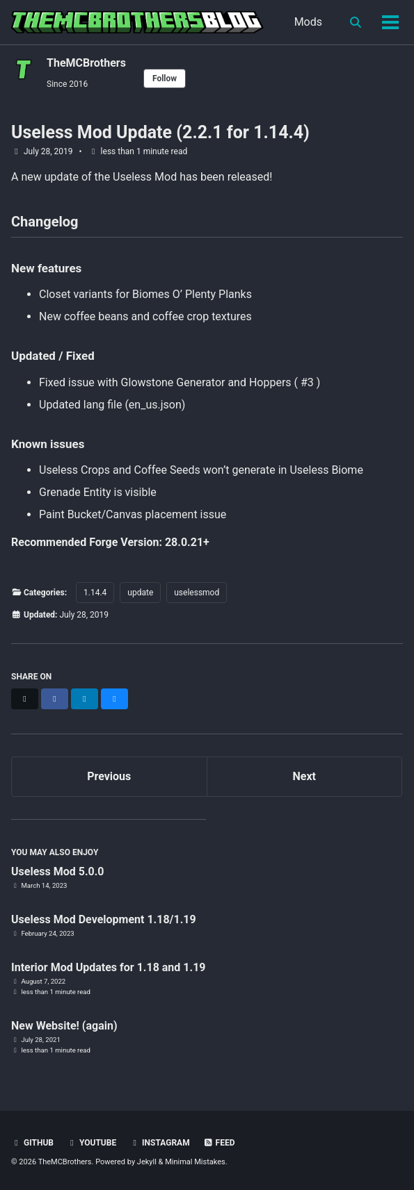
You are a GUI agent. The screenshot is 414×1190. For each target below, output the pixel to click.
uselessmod (196, 592)
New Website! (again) (64, 1025)
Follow (164, 78)
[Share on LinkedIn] (84, 698)
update (140, 592)
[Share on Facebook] (54, 698)
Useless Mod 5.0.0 (57, 871)
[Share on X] (24, 698)
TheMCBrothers (86, 62)
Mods (308, 21)
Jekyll (147, 1161)
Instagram (159, 1143)
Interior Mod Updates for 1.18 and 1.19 (108, 967)
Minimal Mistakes (195, 1161)
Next (304, 776)
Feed (219, 1143)
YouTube (91, 1143)
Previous (109, 776)
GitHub (32, 1143)
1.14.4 (94, 592)
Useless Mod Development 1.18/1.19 (103, 919)
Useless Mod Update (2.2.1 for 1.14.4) (160, 132)
